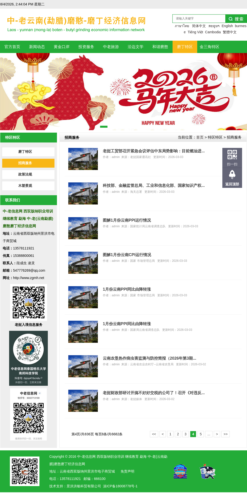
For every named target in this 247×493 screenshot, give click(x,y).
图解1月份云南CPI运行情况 (127, 254)
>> (226, 434)
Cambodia (213, 32)
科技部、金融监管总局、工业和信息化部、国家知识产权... (154, 185)
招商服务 (25, 163)
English (227, 26)
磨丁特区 (25, 152)
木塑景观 (25, 186)
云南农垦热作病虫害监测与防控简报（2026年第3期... (149, 358)
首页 (200, 137)
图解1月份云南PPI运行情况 (127, 220)
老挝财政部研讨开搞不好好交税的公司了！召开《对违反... (154, 392)
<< (154, 434)
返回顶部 (232, 184)
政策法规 (25, 174)
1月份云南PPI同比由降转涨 (127, 289)
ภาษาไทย (182, 26)
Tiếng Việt (195, 32)
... (208, 434)
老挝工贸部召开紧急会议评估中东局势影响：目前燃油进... (154, 151)
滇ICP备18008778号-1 (120, 486)
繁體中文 (230, 32)
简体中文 (199, 26)
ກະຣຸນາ (214, 26)
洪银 (76, 486)
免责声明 (127, 471)
